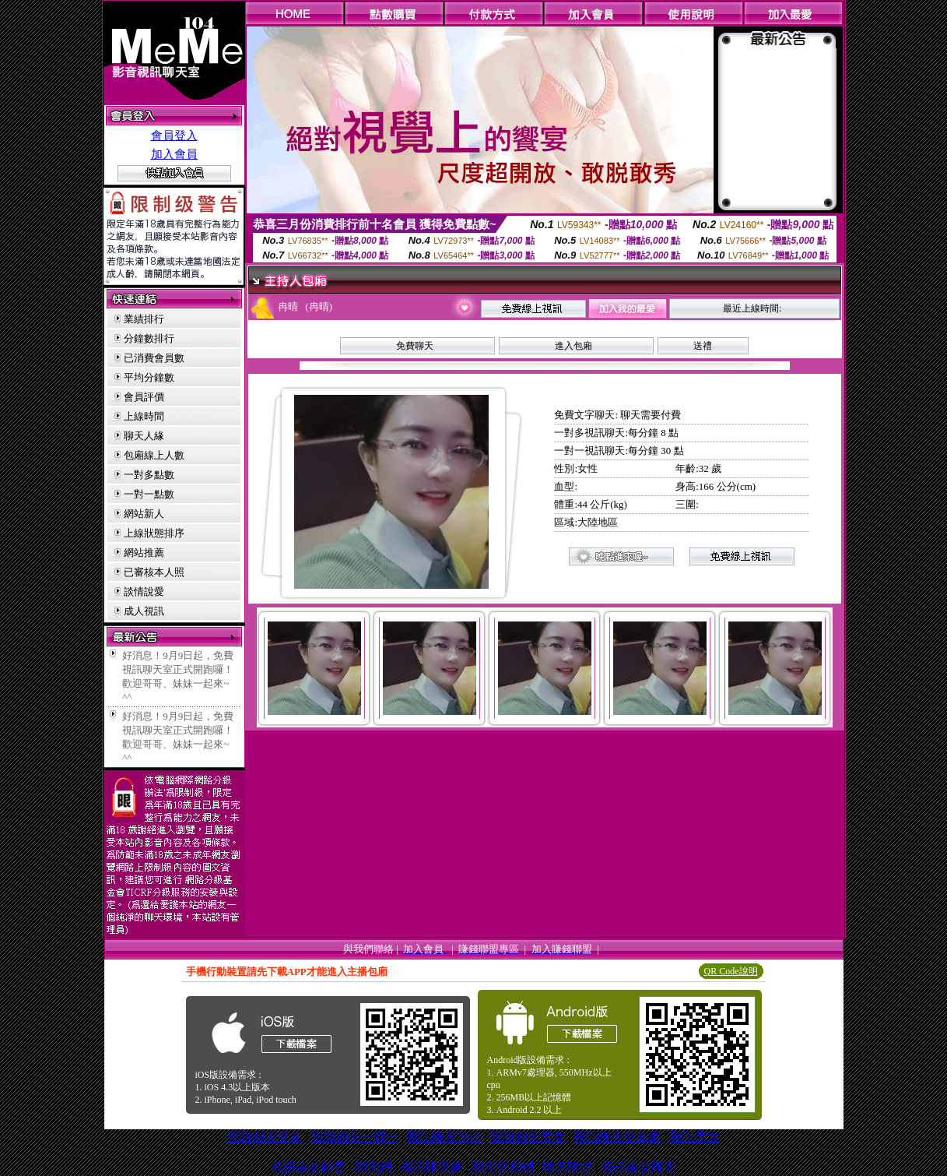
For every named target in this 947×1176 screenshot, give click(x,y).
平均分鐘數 (149, 377)
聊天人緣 (144, 436)
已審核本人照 (154, 572)
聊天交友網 (503, 1167)
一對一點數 (149, 494)
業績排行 (144, 319)
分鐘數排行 (149, 338)
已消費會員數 (154, 358)
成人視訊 (144, 611)
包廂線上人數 (154, 455)
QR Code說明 (731, 971)
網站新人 (144, 513)
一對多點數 (149, 475)
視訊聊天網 (432, 1167)
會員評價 (144, 397)
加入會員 (174, 154)
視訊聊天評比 (444, 1136)
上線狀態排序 (154, 533)
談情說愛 (144, 591)
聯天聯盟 (567, 1167)
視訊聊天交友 (264, 1136)
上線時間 (144, 416)
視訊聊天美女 (527, 1136)
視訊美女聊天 (639, 1167)
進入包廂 (573, 345)
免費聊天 (414, 345)
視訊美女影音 (308, 1167)
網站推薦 (144, 552)
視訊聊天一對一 (354, 1136)
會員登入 (174, 135)
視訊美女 (695, 1136)
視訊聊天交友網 (617, 1136)
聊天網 (373, 1167)
